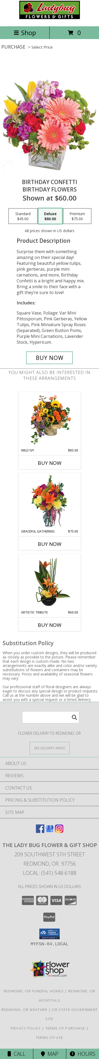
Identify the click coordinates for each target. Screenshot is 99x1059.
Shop (25, 32)
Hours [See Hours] (82, 1053)
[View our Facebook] (40, 831)
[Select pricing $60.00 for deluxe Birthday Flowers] (50, 216)
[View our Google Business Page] (49, 831)
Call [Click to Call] (16, 1053)
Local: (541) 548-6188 (49, 873)
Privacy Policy (26, 1028)
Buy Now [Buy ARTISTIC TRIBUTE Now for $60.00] (50, 625)
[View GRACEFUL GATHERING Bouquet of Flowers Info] (49, 501)
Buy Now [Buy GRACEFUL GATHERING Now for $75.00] (50, 544)
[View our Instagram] (59, 831)
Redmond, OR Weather (24, 1009)
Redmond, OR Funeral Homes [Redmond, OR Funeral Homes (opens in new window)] (34, 991)
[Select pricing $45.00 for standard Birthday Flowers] (23, 216)
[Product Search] (50, 717)
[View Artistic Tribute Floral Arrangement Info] (49, 582)
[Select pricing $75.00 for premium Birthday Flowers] (77, 216)
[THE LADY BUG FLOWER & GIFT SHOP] (49, 18)
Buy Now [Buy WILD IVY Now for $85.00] (50, 463)
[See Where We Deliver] (50, 747)
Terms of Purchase (65, 1028)
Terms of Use (49, 1037)
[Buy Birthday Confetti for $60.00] (49, 357)
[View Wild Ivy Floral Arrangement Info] (49, 420)
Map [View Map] (49, 1053)
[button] (49, 934)
